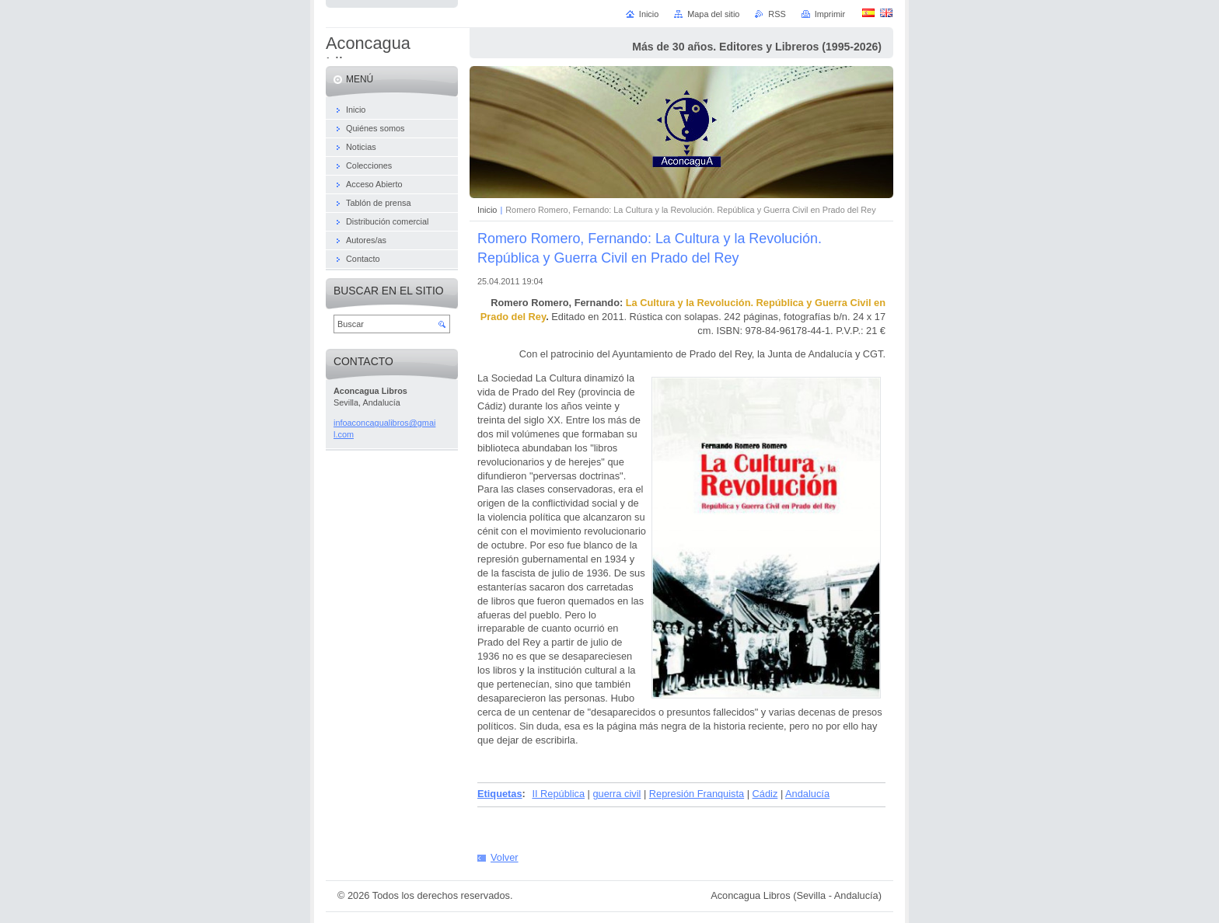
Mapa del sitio (713, 14)
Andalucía (807, 793)
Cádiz (765, 793)
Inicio (487, 209)
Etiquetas (499, 793)
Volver (505, 857)
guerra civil (616, 793)
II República (558, 793)
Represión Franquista (696, 793)
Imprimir (830, 14)
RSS (776, 14)
